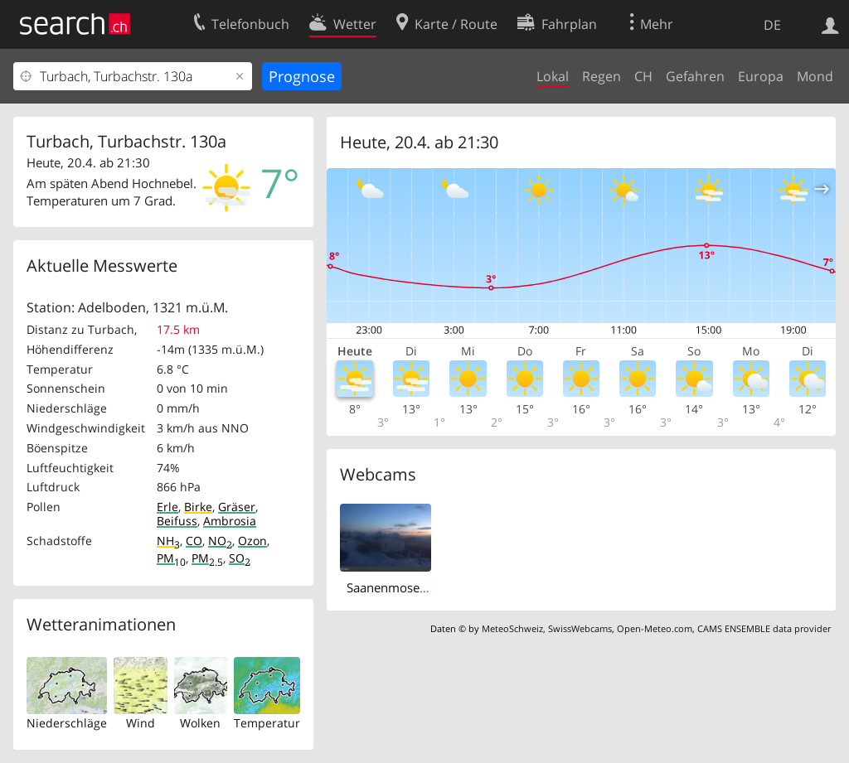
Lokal (552, 76)
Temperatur (267, 723)
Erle (167, 506)
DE (772, 25)
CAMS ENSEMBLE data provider (764, 628)
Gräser (236, 506)
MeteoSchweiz (512, 628)
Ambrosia (229, 521)
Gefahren (695, 76)
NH (168, 540)
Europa (761, 76)
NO (220, 540)
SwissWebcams (580, 628)
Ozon (252, 540)
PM (171, 558)
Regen (601, 76)
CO (194, 540)
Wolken (200, 723)
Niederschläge (67, 723)
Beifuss (177, 521)
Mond (815, 76)
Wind (140, 723)
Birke (198, 506)
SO (239, 558)
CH (643, 76)
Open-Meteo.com (654, 628)
